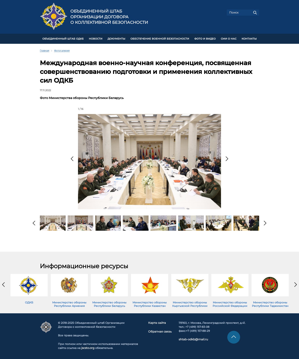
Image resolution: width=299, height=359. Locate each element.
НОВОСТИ (95, 38)
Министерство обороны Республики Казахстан (150, 303)
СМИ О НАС (228, 38)
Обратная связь (160, 331)
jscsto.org (87, 347)
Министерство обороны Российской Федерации (230, 303)
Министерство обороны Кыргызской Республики (189, 303)
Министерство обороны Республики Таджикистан (270, 303)
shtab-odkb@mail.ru (191, 339)
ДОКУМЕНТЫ (116, 38)
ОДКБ (29, 301)
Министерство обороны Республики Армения (69, 303)
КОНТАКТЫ (249, 38)
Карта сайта (157, 322)
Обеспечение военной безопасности (159, 38)
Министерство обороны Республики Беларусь (109, 303)
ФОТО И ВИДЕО (205, 38)
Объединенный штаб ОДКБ (63, 38)
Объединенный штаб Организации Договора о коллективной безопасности (109, 17)
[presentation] (72, 158)
